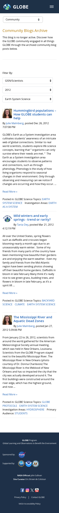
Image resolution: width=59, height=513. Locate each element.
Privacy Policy (20, 497)
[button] (51, 6)
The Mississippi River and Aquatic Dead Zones (33, 319)
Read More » (10, 191)
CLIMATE (20, 304)
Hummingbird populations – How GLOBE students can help (35, 114)
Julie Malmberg (15, 123)
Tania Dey (22, 224)
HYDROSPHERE (35, 409)
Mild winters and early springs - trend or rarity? (32, 218)
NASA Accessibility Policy (29, 503)
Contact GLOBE (38, 497)
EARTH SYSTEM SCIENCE (41, 304)
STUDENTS (21, 413)
